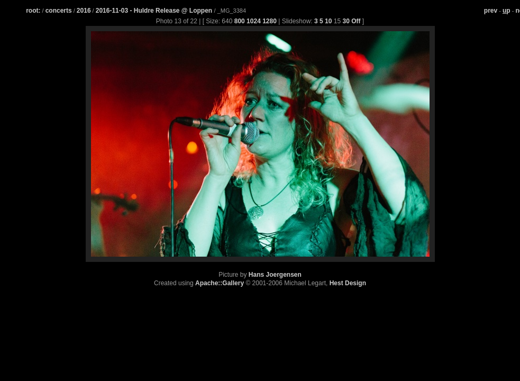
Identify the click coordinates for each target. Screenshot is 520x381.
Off (355, 21)
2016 (84, 10)
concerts (58, 10)
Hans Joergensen (275, 274)
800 (239, 21)
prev (490, 10)
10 (328, 21)
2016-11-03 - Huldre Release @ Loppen (155, 10)
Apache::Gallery (219, 283)
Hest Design (348, 283)
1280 (269, 21)
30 (345, 21)
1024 (254, 21)
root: (33, 10)
